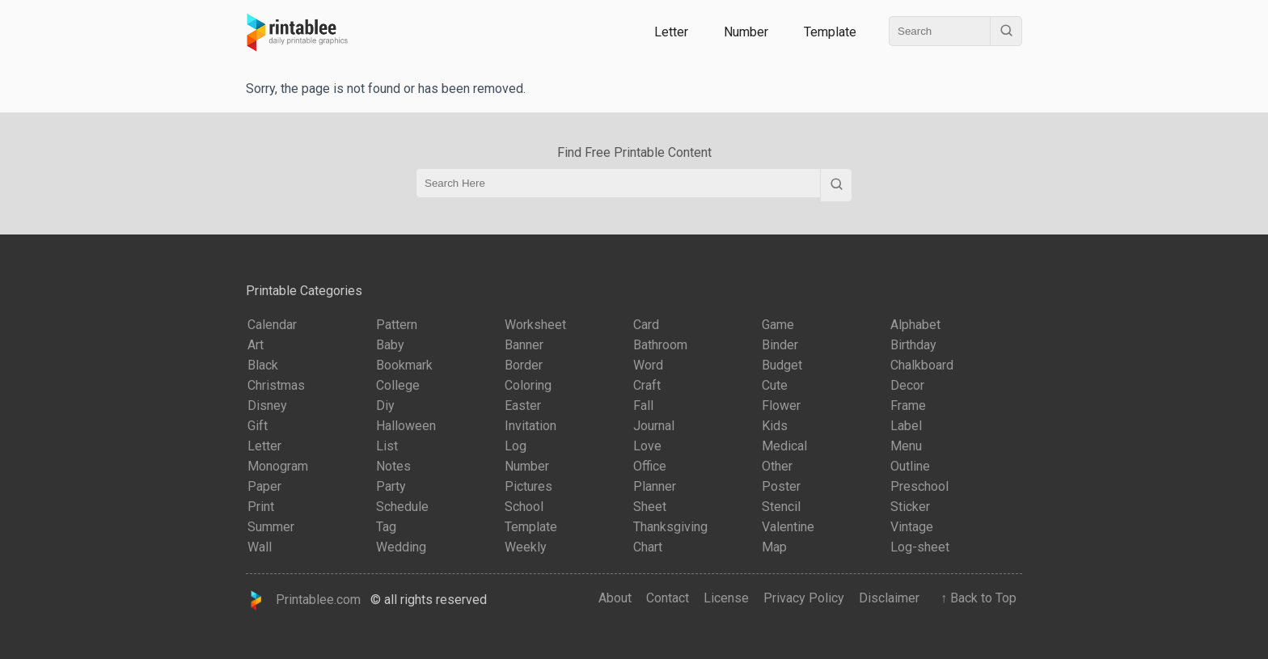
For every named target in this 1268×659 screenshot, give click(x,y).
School (524, 506)
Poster (781, 486)
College (398, 385)
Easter (523, 405)
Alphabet (915, 324)
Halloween (406, 425)
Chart (647, 547)
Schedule (402, 506)
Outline (910, 466)
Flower (781, 405)
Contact (667, 598)
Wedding (401, 547)
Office (649, 466)
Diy (385, 405)
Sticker (910, 506)
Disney (267, 405)
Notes (393, 466)
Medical (784, 446)
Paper (264, 486)
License (726, 598)
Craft (647, 385)
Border (524, 365)
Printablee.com (303, 600)
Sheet (649, 506)
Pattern (396, 324)
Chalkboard (921, 365)
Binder (780, 345)
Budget (782, 365)
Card (646, 324)
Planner (654, 486)
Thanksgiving (670, 526)
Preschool (919, 486)
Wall (259, 547)
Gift (257, 425)
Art (255, 345)
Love (647, 446)
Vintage (911, 526)
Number (746, 32)
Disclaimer (889, 598)
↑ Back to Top (975, 598)
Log (515, 446)
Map (774, 547)
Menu (906, 446)
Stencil (781, 506)
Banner (524, 345)
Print (260, 506)
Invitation (530, 425)
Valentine (788, 526)
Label (906, 425)
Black (262, 365)
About (615, 598)
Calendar (272, 324)
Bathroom (660, 345)
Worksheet (535, 324)
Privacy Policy (803, 598)
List (387, 446)
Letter (671, 32)
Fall (643, 405)
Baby (390, 345)
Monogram (277, 466)
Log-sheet (919, 547)
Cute (775, 385)
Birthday (913, 345)
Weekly (526, 547)
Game (778, 324)
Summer (270, 526)
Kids (775, 425)
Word (648, 365)
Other (777, 466)
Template (830, 32)
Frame (908, 405)
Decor (907, 385)
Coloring (528, 385)
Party (391, 486)
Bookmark (404, 365)
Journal (653, 425)
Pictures (528, 486)
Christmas (276, 385)
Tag (386, 526)
